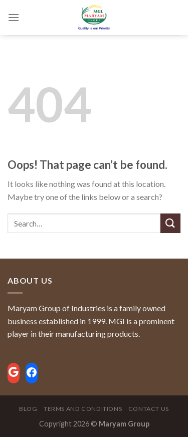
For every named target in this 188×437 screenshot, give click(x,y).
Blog (28, 408)
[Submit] (170, 223)
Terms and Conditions (83, 408)
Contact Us (148, 408)
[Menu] (14, 17)
